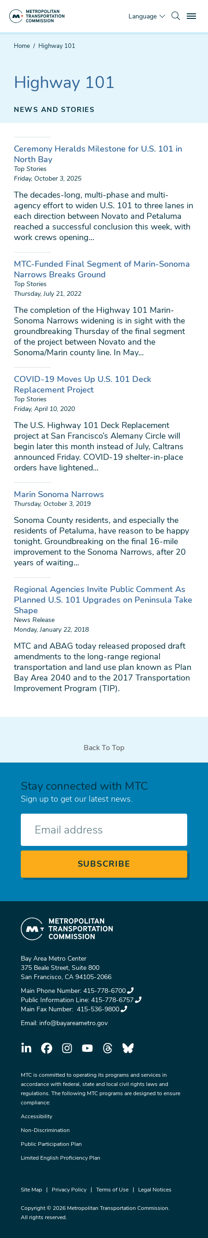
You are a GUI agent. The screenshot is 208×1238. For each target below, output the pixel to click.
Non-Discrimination (45, 1130)
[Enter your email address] (104, 830)
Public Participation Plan (51, 1144)
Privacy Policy (69, 1189)
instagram (67, 1048)
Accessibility (36, 1116)
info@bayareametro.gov (73, 1023)
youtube (87, 1048)
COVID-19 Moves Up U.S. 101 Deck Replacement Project (82, 384)
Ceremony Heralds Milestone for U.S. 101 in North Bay (98, 154)
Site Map (31, 1189)
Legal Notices (154, 1189)
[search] (176, 16)
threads (107, 1048)
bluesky (128, 1048)
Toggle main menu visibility (193, 15)
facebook (46, 1048)
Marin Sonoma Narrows (59, 494)
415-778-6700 (108, 990)
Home (22, 46)
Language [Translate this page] (142, 16)
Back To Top (104, 748)
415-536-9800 (101, 1009)
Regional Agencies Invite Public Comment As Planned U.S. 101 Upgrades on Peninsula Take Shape (103, 600)
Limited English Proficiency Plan (60, 1158)
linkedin (26, 1048)
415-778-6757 (116, 1000)
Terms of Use (112, 1189)
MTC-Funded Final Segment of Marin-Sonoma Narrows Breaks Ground (102, 269)
